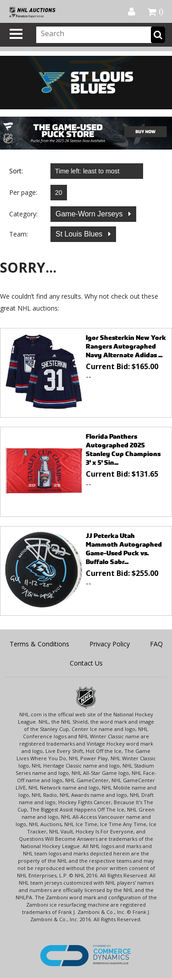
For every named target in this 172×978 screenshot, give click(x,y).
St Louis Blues (80, 234)
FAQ (156, 643)
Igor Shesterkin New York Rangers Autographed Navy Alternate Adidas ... (126, 346)
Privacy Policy (109, 643)
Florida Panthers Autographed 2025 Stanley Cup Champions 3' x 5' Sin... (123, 449)
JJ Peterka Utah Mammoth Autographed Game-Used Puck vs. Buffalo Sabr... (124, 548)
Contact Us (86, 663)
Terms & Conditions (39, 643)
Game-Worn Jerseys (90, 214)
